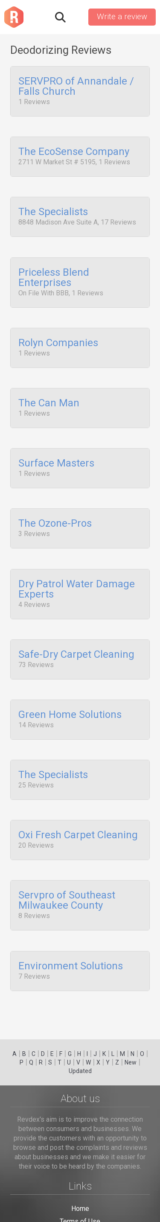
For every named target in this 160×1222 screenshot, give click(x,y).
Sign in (76, 17)
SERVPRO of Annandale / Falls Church (76, 86)
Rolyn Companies (58, 331)
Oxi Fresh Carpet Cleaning (78, 801)
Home (80, 1209)
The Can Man (48, 388)
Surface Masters (56, 446)
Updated (80, 1070)
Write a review (122, 16)
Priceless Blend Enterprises (53, 269)
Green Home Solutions (70, 686)
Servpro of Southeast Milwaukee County (66, 863)
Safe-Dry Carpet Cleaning (76, 628)
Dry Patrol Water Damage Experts (76, 566)
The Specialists (53, 206)
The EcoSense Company (73, 149)
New (131, 1062)
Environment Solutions (70, 926)
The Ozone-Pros (55, 503)
